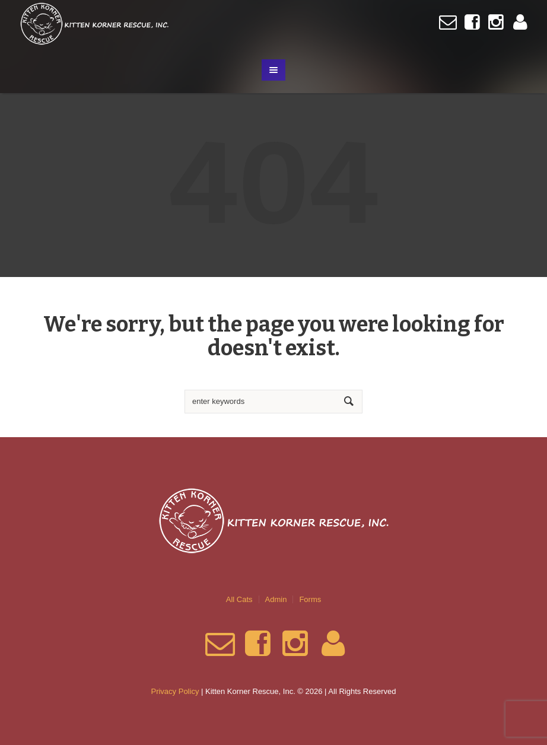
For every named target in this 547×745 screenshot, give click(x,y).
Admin (276, 599)
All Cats (239, 599)
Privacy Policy (175, 691)
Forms (310, 599)
